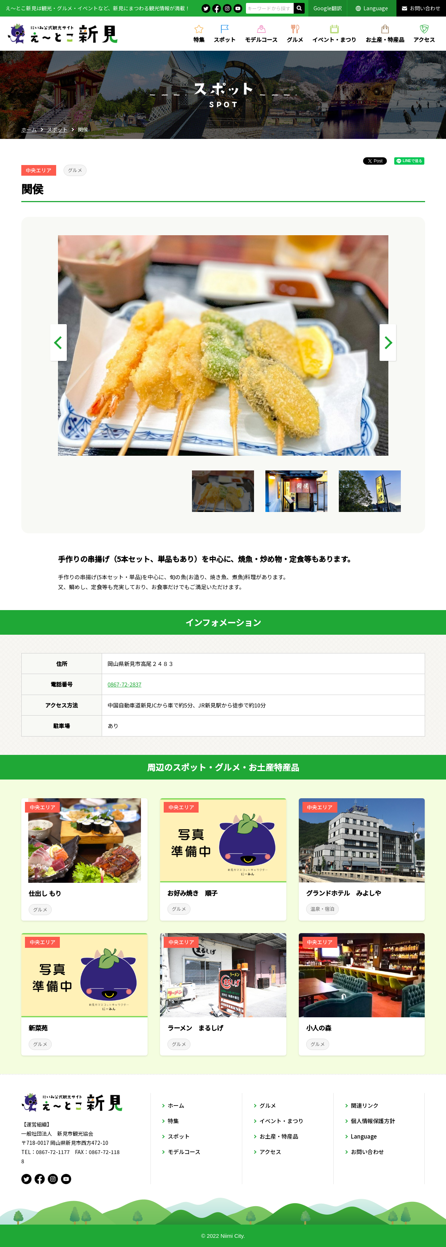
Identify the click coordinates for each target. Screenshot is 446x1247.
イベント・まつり (334, 39)
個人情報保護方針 (373, 1121)
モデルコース (261, 39)
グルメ (295, 39)
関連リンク (364, 1105)
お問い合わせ (425, 8)
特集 (198, 39)
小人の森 (318, 1027)
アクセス (424, 39)
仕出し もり (45, 893)
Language (375, 8)
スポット (225, 39)
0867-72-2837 (124, 684)
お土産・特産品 (385, 39)
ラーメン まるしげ (195, 1027)
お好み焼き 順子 (192, 892)
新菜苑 (38, 1027)
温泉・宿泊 (322, 908)
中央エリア (38, 170)
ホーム (29, 129)
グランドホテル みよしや (343, 892)
